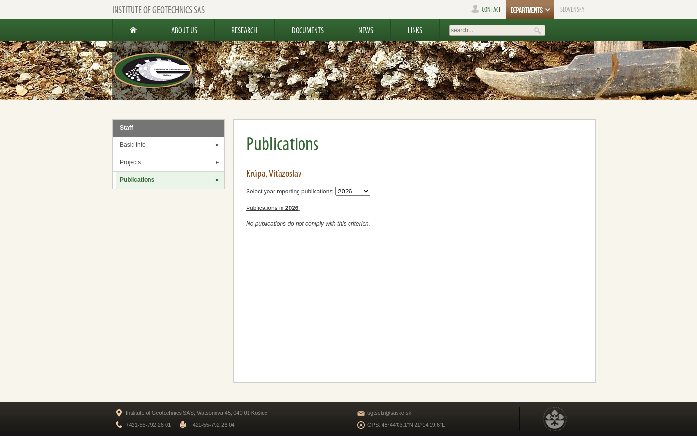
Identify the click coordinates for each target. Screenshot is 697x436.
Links (415, 30)
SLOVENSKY (572, 9)
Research (244, 30)
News (365, 30)
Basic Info (133, 144)
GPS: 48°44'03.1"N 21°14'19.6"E (406, 425)
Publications (137, 179)
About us (184, 30)
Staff (126, 127)
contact (486, 9)
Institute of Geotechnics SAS (158, 10)
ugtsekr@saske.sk (389, 413)
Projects (130, 162)
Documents (308, 30)
